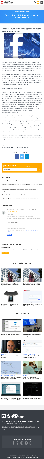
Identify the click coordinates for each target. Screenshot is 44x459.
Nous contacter (12, 455)
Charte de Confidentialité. (11, 219)
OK (39, 169)
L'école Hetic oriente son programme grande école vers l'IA (32, 377)
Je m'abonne (5, 253)
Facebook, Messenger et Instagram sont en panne (15, 180)
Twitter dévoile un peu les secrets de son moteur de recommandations (20, 198)
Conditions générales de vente (30, 457)
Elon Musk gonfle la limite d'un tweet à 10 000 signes (15, 195)
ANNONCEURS (21, 455)
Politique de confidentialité (29, 230)
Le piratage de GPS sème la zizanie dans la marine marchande (11, 377)
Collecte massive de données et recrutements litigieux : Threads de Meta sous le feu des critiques (22, 185)
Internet (16, 11)
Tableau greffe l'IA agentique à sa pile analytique (32, 335)
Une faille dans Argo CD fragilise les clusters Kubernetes (31, 356)
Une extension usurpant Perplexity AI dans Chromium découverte (32, 305)
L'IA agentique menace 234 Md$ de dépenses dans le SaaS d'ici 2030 (11, 399)
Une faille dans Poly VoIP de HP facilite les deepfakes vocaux (9, 305)
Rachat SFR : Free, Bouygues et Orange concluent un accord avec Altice (10, 284)
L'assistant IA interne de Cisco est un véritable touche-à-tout (10, 335)
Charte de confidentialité (13, 457)
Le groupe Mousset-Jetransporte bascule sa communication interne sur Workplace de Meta (20, 190)
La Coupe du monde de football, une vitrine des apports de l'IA (32, 399)
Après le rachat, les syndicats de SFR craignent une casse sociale (31, 283)
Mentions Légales (31, 455)
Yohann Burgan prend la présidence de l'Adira (11, 356)
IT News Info (27, 426)
